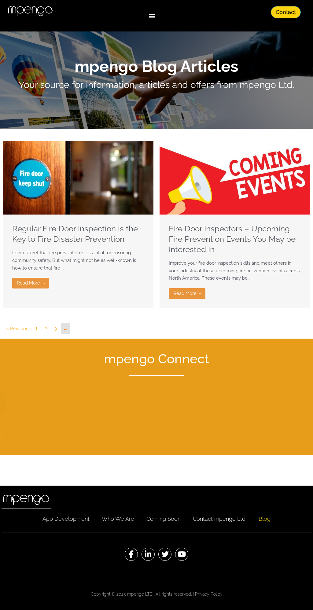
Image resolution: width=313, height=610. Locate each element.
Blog (265, 519)
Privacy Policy (209, 594)
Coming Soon (163, 519)
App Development (66, 519)
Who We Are (118, 519)
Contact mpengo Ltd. (219, 519)
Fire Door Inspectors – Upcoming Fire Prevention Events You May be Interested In (232, 239)
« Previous (17, 328)
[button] (152, 16)
